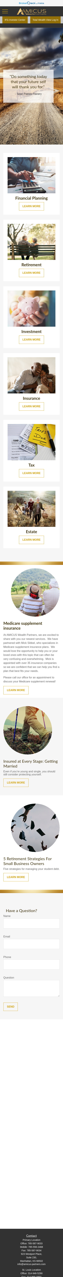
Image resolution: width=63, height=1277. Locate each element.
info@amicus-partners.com (31, 1264)
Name (7, 916)
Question (8, 977)
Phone (7, 957)
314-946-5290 (35, 1273)
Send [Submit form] (10, 1006)
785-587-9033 (35, 1243)
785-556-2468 (35, 1247)
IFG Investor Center (15, 20)
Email (6, 936)
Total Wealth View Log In (45, 20)
